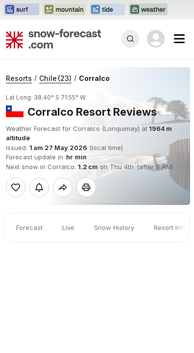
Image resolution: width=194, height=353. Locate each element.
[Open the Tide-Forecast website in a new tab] (107, 9)
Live (68, 227)
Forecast (29, 227)
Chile (55, 78)
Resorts (19, 78)
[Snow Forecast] (53, 39)
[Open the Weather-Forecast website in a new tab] (148, 9)
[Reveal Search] (130, 39)
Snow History (114, 227)
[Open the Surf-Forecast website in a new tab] (21, 9)
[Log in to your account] (156, 39)
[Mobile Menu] (179, 39)
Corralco (94, 78)
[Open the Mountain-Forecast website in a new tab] (64, 9)
